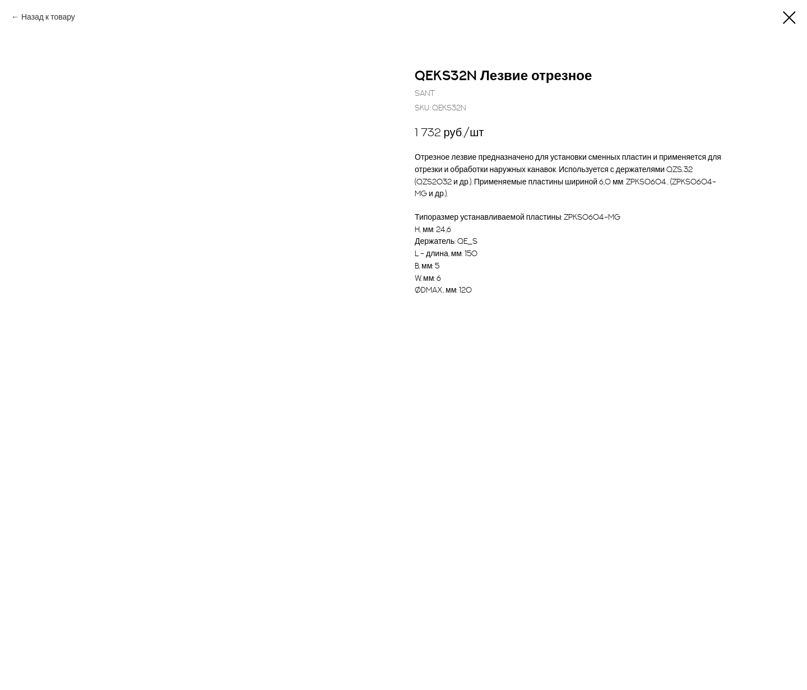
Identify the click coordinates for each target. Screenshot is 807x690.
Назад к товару (48, 17)
